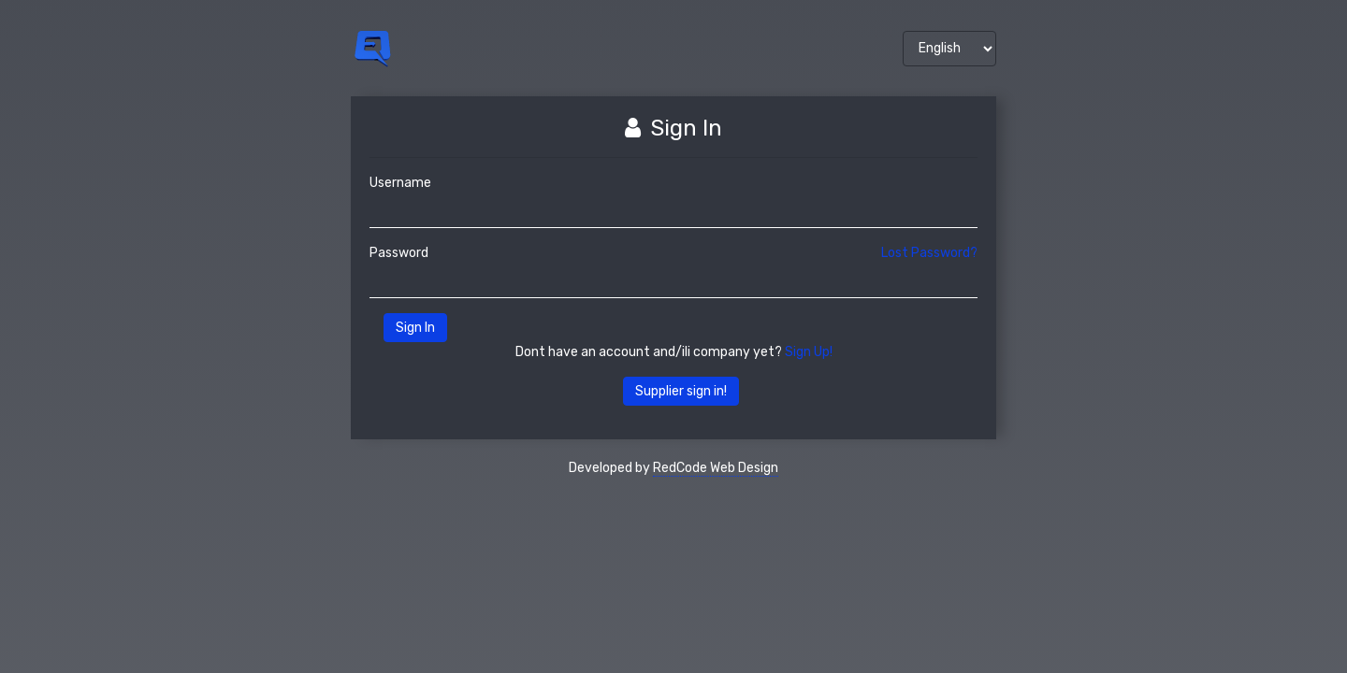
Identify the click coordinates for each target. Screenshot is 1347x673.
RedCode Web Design (715, 468)
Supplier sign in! (681, 391)
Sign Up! (809, 352)
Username (400, 183)
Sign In (415, 328)
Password (398, 253)
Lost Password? (929, 253)
